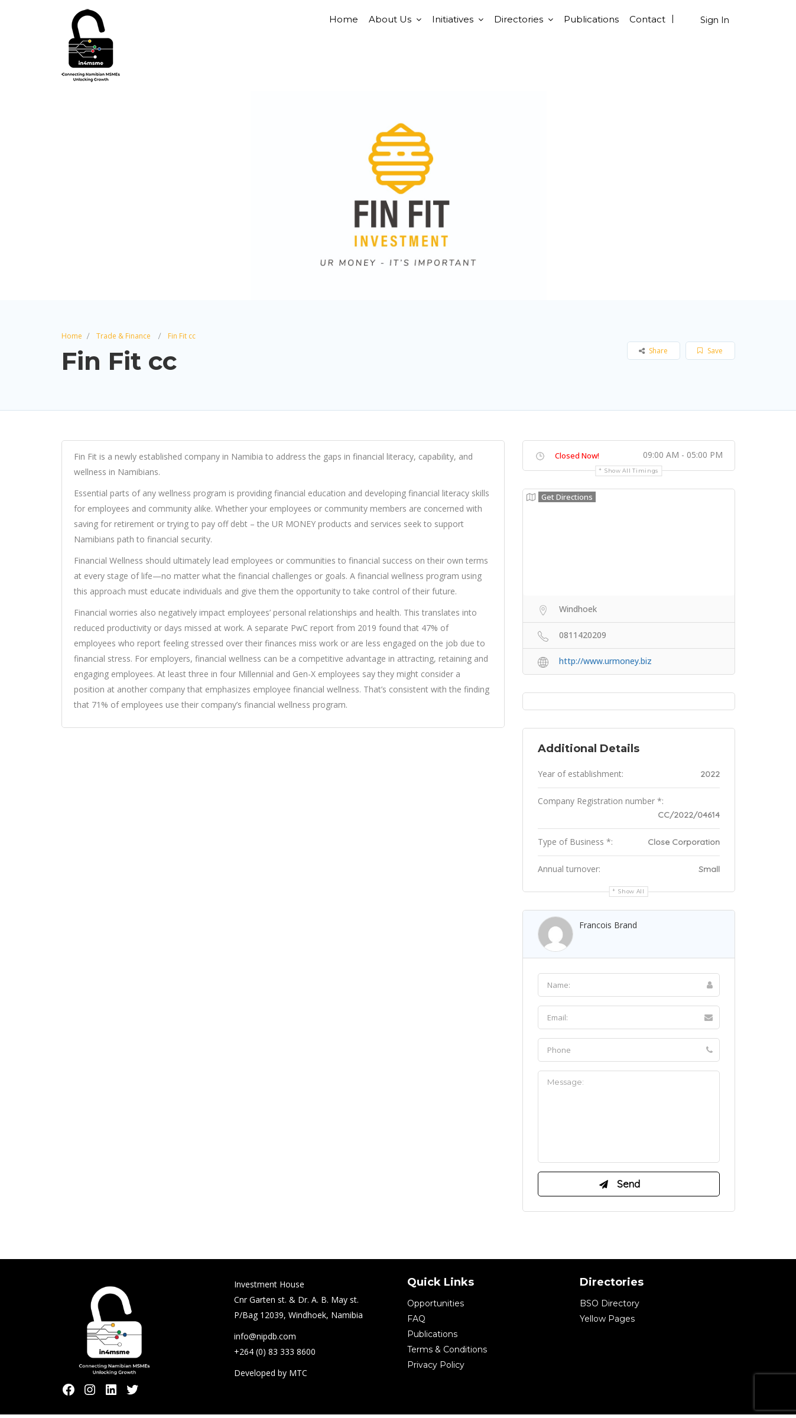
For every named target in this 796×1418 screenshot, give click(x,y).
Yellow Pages (607, 1322)
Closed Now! (577, 455)
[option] (398, 195)
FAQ (416, 1322)
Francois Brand (608, 925)
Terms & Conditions (447, 1353)
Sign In (714, 20)
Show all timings (631, 470)
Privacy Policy (435, 1368)
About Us (390, 19)
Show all (631, 891)
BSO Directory (609, 1307)
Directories (518, 19)
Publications (591, 19)
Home (343, 19)
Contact (647, 19)
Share (653, 351)
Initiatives (452, 19)
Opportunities (435, 1307)
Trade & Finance (123, 336)
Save (710, 351)
